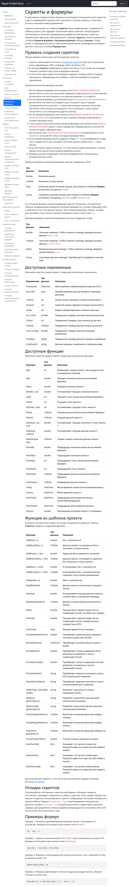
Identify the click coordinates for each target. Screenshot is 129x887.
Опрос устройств (12, 94)
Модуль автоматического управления (12, 159)
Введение (9, 15)
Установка (7, 26)
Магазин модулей (12, 256)
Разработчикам (9, 224)
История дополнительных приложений (12, 298)
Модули (6, 124)
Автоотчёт (9, 203)
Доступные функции (114, 30)
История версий (9, 259)
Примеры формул (117, 45)
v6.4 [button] (28, 3)
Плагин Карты (11, 146)
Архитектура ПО (11, 23)
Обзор (5, 12)
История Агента (11, 285)
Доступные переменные (115, 24)
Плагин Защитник (12, 220)
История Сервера (12, 269)
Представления (11, 108)
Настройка (7, 78)
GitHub (41, 781)
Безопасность (10, 74)
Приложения (10, 19)
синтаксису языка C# (72, 62)
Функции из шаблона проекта (117, 36)
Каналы (8, 98)
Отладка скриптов (117, 41)
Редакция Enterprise (11, 207)
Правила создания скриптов (118, 17)
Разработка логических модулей (9, 237)
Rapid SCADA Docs (13, 3)
